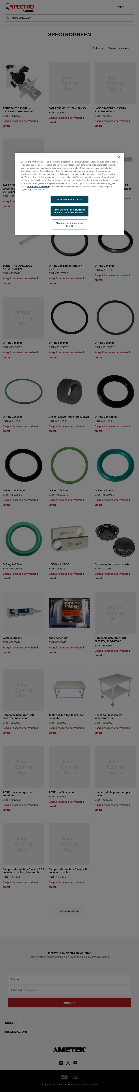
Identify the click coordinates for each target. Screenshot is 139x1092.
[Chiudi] (119, 157)
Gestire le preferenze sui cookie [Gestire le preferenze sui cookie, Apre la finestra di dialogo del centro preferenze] (69, 224)
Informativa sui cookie (38, 186)
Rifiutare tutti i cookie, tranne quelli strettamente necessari (69, 211)
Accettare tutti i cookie (69, 199)
